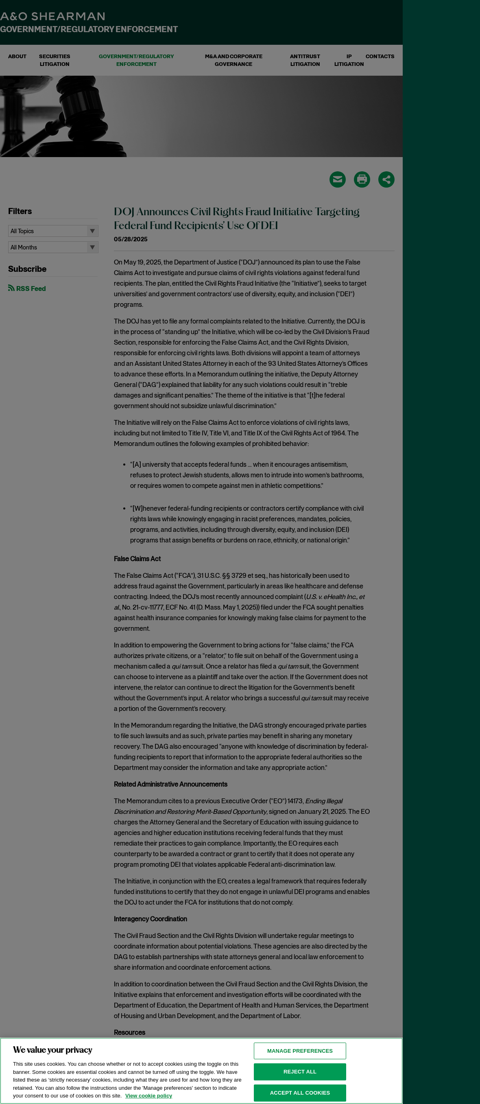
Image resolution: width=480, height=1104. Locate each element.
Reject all (300, 1082)
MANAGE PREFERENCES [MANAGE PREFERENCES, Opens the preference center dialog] (300, 1061)
